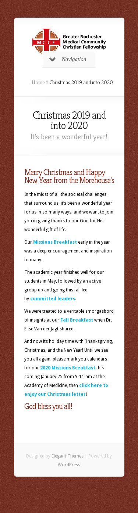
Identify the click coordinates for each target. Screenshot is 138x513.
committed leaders (52, 298)
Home (38, 82)
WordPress (69, 464)
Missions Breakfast (55, 242)
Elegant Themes (68, 456)
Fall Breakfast (76, 320)
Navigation (67, 59)
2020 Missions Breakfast (67, 367)
